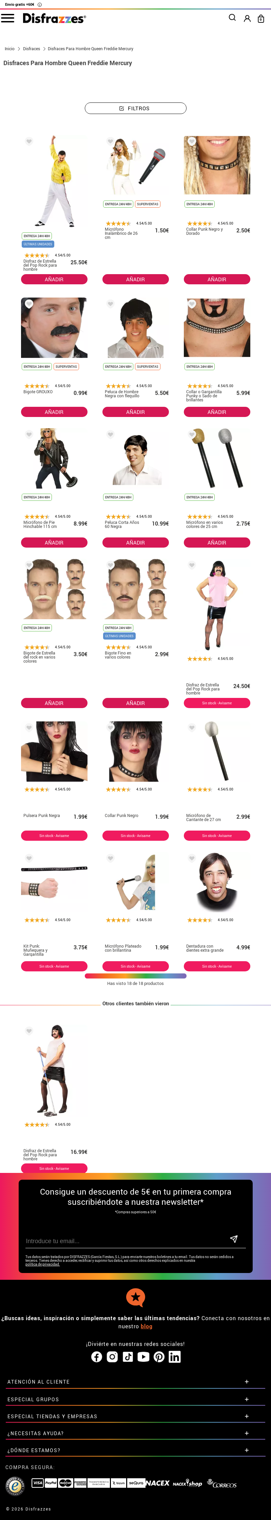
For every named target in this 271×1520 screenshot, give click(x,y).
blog (147, 1326)
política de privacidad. (42, 1264)
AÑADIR (54, 279)
